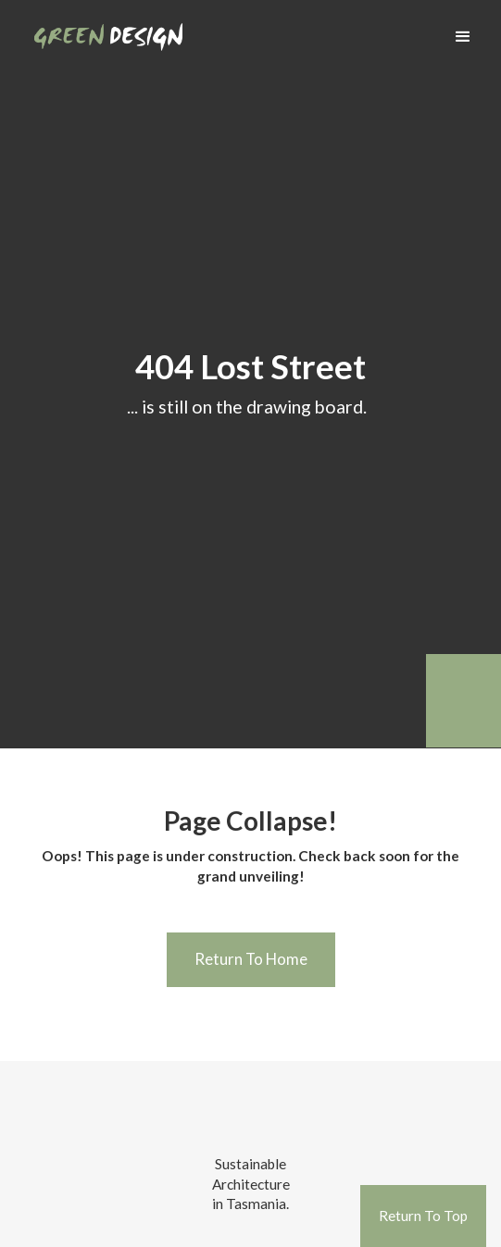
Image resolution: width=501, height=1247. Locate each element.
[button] (463, 37)
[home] (103, 30)
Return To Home (250, 959)
